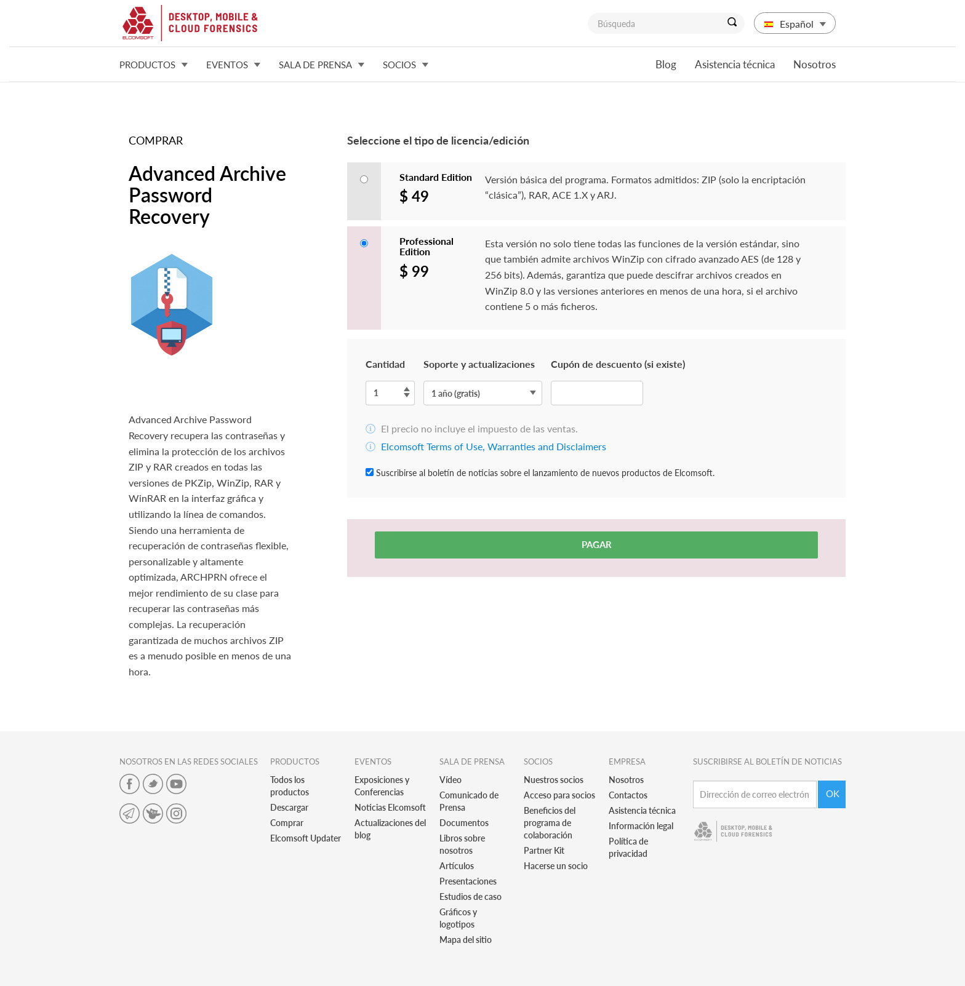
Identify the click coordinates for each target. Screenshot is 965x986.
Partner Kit (544, 850)
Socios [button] (405, 64)
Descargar (289, 807)
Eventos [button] (233, 64)
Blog (665, 64)
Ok (832, 793)
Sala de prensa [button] (321, 64)
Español (795, 24)
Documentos (464, 822)
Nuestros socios (553, 779)
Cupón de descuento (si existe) (618, 364)
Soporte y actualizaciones (479, 364)
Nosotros (814, 64)
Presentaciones (468, 881)
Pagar (597, 544)
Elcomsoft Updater (305, 838)
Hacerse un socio (556, 866)
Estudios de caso (470, 896)
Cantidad (385, 364)
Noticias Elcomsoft (390, 807)
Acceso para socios (559, 795)
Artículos (456, 866)
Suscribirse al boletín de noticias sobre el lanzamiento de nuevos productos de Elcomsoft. (540, 472)
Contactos (628, 795)
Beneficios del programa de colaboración (549, 822)
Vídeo (450, 779)
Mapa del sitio (465, 939)
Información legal (641, 826)
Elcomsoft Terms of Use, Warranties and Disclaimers (493, 446)
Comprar (286, 822)
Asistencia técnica (735, 64)
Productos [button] (153, 64)
